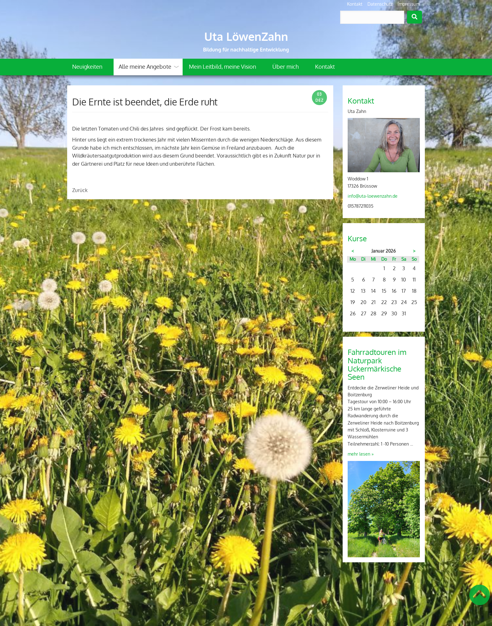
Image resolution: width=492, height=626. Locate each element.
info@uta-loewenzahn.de (373, 196)
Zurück (80, 190)
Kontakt (354, 4)
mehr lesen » (361, 454)
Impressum (409, 4)
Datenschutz (380, 4)
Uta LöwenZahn (246, 36)
